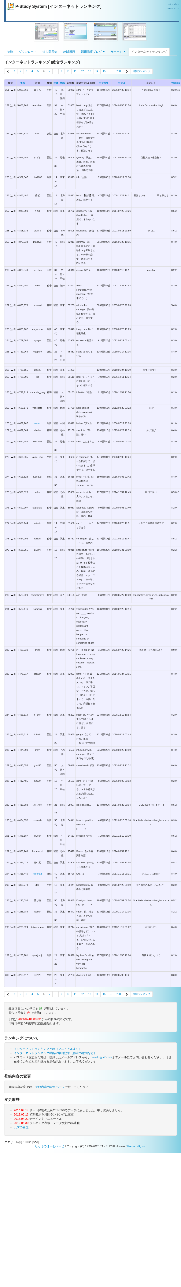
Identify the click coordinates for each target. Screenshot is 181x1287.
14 (97, 71)
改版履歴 (69, 51)
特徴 (10, 51)
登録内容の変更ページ (50, 1087)
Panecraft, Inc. (136, 1146)
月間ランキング (141, 71)
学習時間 (103, 83)
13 (89, 71)
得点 (22, 83)
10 (68, 71)
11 (75, 71)
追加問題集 (50, 51)
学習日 (121, 83)
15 (104, 71)
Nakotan (37, 873)
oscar (37, 423)
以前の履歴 (21, 1127)
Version (175, 83)
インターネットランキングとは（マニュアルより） (48, 1048)
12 (82, 71)
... (111, 71)
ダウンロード (28, 51)
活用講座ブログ (93, 51)
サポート (118, 51)
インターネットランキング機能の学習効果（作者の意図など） (55, 1053)
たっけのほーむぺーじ (49, 1146)
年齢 (55, 83)
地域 (62, 83)
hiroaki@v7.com (101, 1057)
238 (119, 71)
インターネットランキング (149, 51)
